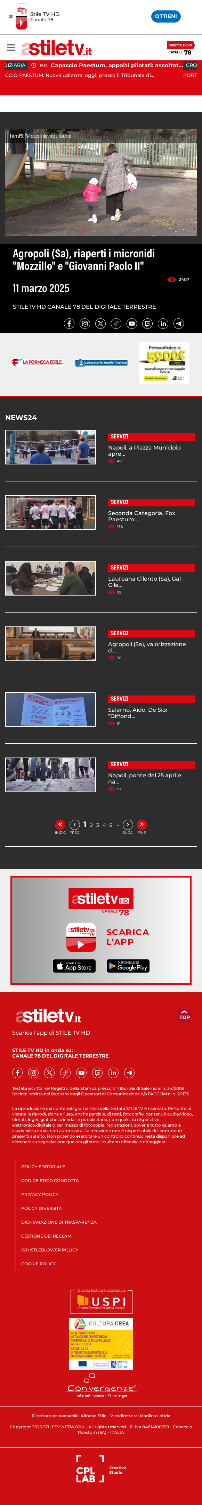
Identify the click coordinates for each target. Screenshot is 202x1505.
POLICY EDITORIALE (43, 1166)
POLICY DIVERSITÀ (41, 1208)
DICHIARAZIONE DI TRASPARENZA (59, 1222)
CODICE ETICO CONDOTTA (50, 1180)
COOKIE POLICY (38, 1263)
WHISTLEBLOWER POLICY (49, 1249)
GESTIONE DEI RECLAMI (47, 1236)
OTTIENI (166, 16)
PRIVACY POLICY (39, 1194)
